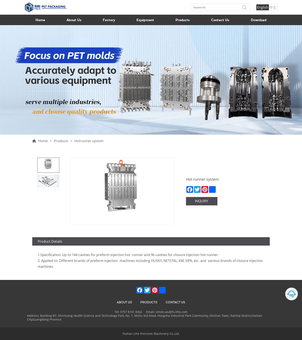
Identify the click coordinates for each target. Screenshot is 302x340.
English (262, 7)
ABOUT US (124, 302)
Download (258, 20)
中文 (273, 7)
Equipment (145, 20)
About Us (74, 20)
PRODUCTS (148, 302)
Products (183, 20)
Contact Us (220, 20)
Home (40, 20)
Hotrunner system (88, 141)
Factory (109, 20)
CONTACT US (175, 302)
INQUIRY (201, 201)
